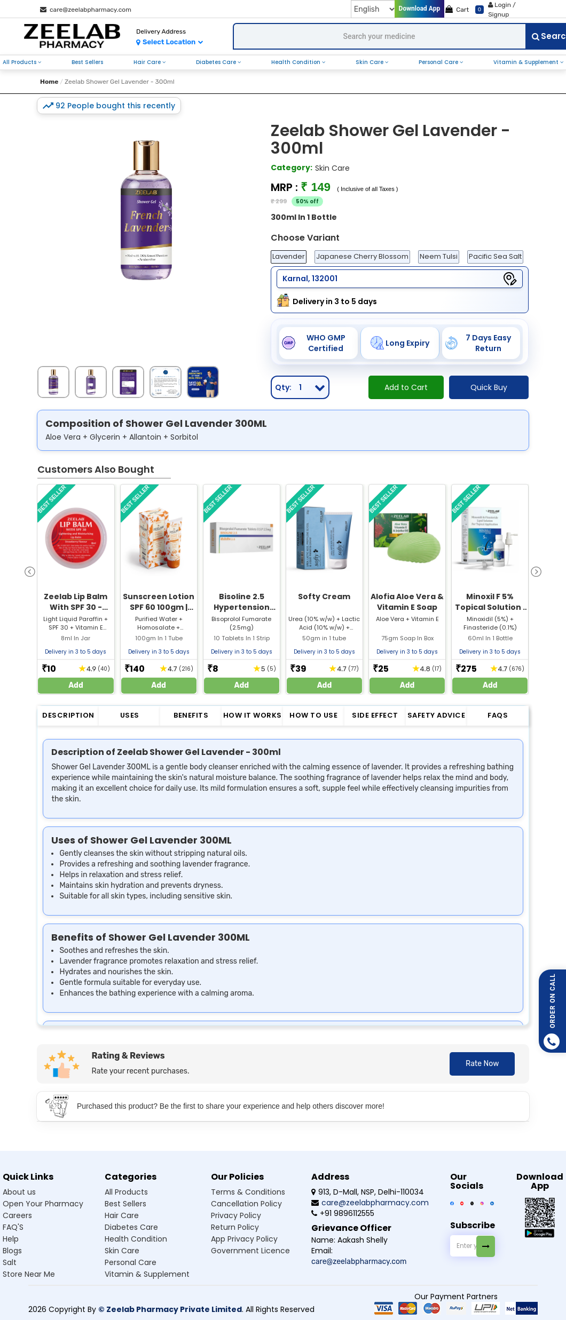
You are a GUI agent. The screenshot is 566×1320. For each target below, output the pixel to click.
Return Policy (235, 1227)
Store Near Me (29, 1274)
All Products (20, 62)
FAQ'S (13, 1227)
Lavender (288, 256)
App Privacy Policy (244, 1239)
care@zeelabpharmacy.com (85, 9)
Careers (17, 1215)
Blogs (12, 1250)
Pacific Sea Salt (495, 256)
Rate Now (482, 1063)
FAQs (498, 715)
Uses (129, 715)
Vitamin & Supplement (526, 62)
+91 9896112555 (342, 1213)
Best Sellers (87, 62)
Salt (10, 1262)
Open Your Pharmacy (43, 1203)
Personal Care (439, 62)
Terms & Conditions (248, 1192)
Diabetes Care (217, 62)
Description (68, 715)
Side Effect (375, 715)
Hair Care (147, 62)
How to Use (313, 715)
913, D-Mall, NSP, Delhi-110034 (367, 1192)
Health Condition (296, 62)
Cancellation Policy (246, 1203)
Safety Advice (436, 715)
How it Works (252, 715)
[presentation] (30, 571)
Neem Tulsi (439, 256)
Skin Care (370, 62)
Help (11, 1239)
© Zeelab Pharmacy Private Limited (170, 1309)
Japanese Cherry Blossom (362, 256)
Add (75, 685)
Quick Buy (488, 387)
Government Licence (250, 1250)
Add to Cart (406, 387)
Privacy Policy (236, 1215)
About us (19, 1192)
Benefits (191, 715)
